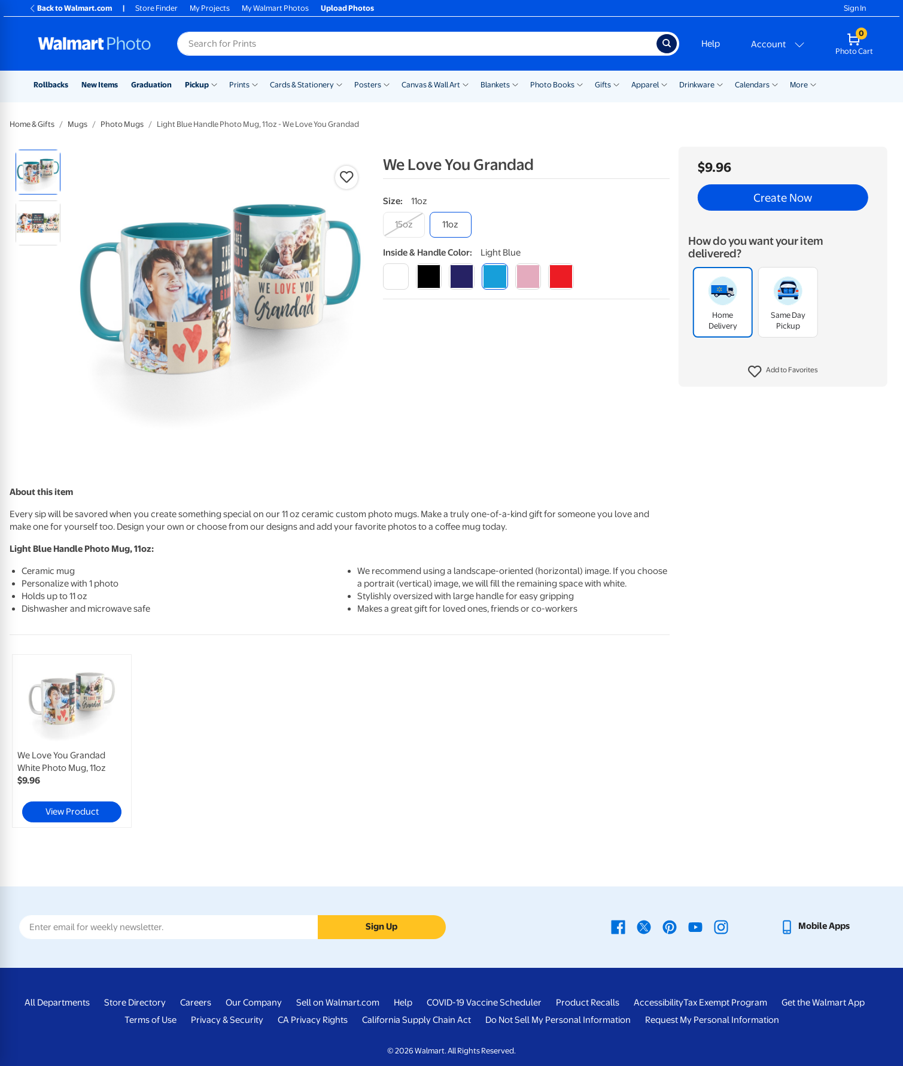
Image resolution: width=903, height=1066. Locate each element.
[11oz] (451, 225)
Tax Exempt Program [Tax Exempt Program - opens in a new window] (725, 1002)
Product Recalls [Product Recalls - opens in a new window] (587, 1002)
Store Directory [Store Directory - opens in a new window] (135, 1002)
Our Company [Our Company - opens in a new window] (254, 1002)
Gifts (603, 84)
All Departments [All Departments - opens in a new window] (57, 1002)
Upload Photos (347, 8)
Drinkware (697, 84)
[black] (429, 276)
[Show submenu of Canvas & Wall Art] (465, 84)
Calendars (752, 84)
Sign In (855, 8)
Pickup (197, 84)
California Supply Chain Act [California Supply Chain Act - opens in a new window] (416, 1020)
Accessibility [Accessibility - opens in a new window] (658, 1002)
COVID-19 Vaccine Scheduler (484, 1002)
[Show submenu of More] (813, 84)
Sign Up (381, 926)
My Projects (210, 8)
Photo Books (552, 84)
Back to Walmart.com (70, 8)
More (799, 84)
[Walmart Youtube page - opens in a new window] (695, 926)
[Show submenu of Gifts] (616, 84)
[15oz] (404, 225)
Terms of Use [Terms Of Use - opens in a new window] (150, 1020)
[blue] (462, 276)
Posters (367, 84)
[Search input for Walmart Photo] (416, 44)
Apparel (645, 84)
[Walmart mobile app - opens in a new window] (815, 926)
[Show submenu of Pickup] (214, 84)
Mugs (77, 124)
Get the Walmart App (823, 1002)
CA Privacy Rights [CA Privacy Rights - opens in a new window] (313, 1020)
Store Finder (156, 8)
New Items (99, 84)
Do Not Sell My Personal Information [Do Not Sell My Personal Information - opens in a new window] (558, 1020)
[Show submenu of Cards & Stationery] (339, 84)
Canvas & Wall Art (431, 84)
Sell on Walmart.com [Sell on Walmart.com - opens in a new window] (337, 1002)
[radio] (38, 172)
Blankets (495, 84)
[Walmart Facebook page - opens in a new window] (618, 926)
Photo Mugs (122, 124)
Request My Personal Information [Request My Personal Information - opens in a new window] (712, 1020)
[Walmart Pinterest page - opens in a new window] (669, 926)
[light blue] (494, 276)
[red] (561, 276)
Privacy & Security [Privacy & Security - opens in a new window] (227, 1020)
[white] (396, 276)
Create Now (782, 197)
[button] (783, 372)
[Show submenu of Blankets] (515, 84)
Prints (239, 84)
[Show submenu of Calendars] (775, 84)
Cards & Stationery (302, 84)
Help (710, 43)
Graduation (151, 84)
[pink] (528, 276)
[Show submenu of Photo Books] (579, 84)
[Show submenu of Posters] (386, 84)
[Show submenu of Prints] (255, 84)
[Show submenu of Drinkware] (719, 84)
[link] (72, 741)
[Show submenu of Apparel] (664, 84)
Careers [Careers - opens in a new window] (195, 1002)
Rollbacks (51, 84)
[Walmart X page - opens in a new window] (644, 926)
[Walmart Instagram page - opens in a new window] (721, 926)
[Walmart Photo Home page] (94, 43)
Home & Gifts (32, 124)
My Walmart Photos (275, 8)
